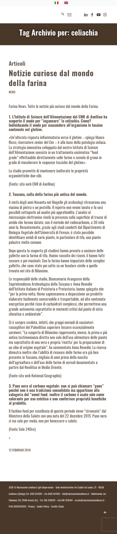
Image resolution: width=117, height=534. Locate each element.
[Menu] (69, 15)
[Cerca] (60, 14)
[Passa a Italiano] (59, 523)
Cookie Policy (43, 507)
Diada (61, 507)
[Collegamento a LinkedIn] (86, 15)
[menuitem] (60, 14)
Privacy (31, 507)
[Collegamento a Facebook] (92, 15)
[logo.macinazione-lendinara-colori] (48, 14)
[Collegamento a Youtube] (98, 15)
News (12, 92)
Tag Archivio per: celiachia (58, 33)
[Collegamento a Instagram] (105, 15)
